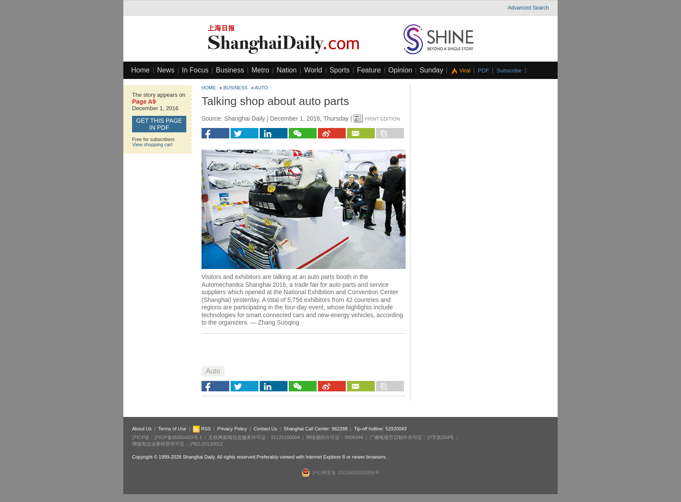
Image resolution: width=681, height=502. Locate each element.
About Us (142, 428)
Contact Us (265, 428)
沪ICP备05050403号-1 (178, 437)
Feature (369, 70)
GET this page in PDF (159, 124)
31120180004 (285, 437)
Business (230, 70)
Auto (261, 87)
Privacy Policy (232, 428)
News (166, 70)
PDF (483, 70)
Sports (340, 70)
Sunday (431, 70)
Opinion (400, 70)
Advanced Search (528, 8)
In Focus (195, 70)
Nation (287, 70)
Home (140, 70)
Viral (464, 70)
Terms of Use (172, 428)
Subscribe (509, 70)
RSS (202, 428)
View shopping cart (152, 144)
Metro (260, 70)
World (313, 70)
